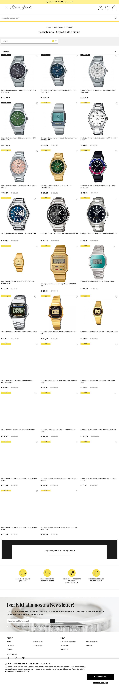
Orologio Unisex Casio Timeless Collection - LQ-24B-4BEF (59, 532)
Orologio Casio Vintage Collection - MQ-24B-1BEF (97, 385)
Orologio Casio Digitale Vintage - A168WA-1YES (19, 336)
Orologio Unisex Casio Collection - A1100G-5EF (98, 433)
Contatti (10, 654)
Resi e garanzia (91, 646)
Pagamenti (64, 650)
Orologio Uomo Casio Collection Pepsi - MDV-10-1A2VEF (97, 191)
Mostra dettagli (100, 683)
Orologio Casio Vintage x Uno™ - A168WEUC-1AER (58, 434)
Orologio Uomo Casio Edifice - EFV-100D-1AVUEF (98, 238)
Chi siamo (10, 650)
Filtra (30, 46)
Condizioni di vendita (68, 646)
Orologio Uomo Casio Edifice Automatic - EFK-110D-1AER (19, 95)
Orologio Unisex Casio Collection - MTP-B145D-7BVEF (98, 483)
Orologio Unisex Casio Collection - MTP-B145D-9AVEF (19, 532)
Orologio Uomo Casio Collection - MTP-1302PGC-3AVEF (56, 191)
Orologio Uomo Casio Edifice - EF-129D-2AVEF (18, 238)
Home (49, 31)
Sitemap (89, 650)
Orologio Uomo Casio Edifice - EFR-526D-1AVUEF (59, 238)
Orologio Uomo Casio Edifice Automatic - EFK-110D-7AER (98, 95)
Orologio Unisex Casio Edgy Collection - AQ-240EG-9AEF (18, 286)
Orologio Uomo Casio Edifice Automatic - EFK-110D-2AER (58, 95)
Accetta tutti (100, 677)
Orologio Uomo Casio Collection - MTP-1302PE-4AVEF (19, 191)
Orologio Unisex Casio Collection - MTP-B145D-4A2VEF (59, 483)
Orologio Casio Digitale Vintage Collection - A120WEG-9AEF (17, 385)
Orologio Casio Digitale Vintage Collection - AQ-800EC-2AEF (59, 143)
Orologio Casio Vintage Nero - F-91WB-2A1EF (18, 433)
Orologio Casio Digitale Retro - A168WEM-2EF (97, 287)
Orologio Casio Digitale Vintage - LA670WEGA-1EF (59, 336)
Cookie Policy (37, 650)
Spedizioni (64, 654)
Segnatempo (58, 31)
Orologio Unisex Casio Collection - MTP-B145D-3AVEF (19, 483)
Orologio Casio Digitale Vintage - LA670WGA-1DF (99, 336)
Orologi (69, 31)
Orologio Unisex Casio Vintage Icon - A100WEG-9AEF (59, 288)
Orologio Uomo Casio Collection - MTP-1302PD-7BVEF (98, 143)
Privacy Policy (20, 630)
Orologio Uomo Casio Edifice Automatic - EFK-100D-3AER (19, 143)
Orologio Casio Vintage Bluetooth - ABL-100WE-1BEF (59, 385)
